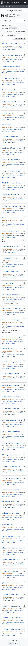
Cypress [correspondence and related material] (12, 373)
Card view (5, 28)
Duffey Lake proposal (9, 348)
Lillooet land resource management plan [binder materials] (12, 548)
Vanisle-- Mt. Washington (10, 501)
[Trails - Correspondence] (11, 171)
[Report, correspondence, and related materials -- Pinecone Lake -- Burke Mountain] (12, 559)
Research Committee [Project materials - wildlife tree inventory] (12, 43)
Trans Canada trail (8, 90)
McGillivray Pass (7, 525)
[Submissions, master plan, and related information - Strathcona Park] (12, 466)
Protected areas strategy (10, 320)
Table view (12, 28)
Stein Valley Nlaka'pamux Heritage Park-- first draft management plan (12, 513)
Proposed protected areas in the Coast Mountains (12, 295)
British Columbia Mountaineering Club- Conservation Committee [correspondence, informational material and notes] (12, 206)
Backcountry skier (8, 283)
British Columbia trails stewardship (12, 78)
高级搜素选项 (6, 21)
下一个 (17, 643)
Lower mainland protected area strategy (12, 246)
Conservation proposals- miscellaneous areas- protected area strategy (12, 218)
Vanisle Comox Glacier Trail (11, 490)
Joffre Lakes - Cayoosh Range (12, 362)
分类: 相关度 (9, 31)
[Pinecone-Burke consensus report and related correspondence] (12, 583)
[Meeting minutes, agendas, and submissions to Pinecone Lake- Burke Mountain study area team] (12, 606)
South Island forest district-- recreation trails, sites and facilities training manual (12, 148)
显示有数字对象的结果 (19, 38)
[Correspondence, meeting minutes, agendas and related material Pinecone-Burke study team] (12, 594)
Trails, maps (6, 125)
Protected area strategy (10, 258)
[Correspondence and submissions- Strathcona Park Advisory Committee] (12, 455)
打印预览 (4, 25)
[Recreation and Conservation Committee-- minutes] (12, 55)
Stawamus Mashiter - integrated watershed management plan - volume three (12, 420)
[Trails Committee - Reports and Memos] (12, 183)
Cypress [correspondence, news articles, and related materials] (12, 385)
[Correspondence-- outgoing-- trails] (12, 136)
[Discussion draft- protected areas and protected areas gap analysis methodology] (12, 308)
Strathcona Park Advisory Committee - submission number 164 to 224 (12, 443)
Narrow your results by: (14, 11)
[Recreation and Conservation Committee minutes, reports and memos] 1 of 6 (12, 194)
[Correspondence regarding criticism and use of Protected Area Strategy (12, 271)
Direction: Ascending (20, 31)
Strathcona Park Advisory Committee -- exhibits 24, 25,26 (12, 478)
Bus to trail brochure (9, 113)
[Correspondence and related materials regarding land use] (12, 629)
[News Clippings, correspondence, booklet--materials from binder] (12, 160)
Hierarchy (12, 25)
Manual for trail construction (12, 101)
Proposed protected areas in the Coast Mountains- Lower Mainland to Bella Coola (12, 231)
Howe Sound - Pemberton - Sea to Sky (12, 432)
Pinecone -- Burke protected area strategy (12, 618)
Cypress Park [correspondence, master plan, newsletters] (12, 408)
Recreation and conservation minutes (12, 67)
